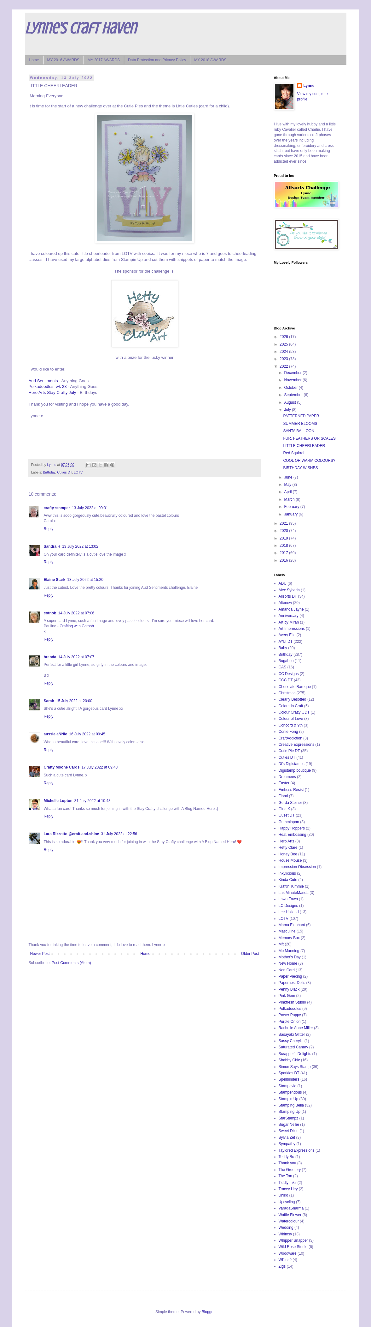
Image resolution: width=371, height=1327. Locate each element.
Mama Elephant (292, 925)
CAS (283, 667)
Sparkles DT (289, 1073)
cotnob (50, 613)
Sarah (49, 701)
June (288, 477)
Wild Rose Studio (293, 1247)
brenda (50, 657)
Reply (49, 529)
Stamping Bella (291, 1105)
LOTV (78, 472)
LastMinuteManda (294, 892)
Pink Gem (287, 995)
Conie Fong (288, 731)
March (290, 499)
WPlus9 (285, 1260)
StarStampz (289, 1118)
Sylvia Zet (287, 1137)
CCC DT (286, 680)
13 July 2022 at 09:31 (90, 508)
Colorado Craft (291, 706)
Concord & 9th (291, 725)
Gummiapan (289, 822)
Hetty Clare (288, 847)
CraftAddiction (290, 738)
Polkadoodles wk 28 (48, 386)
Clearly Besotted (292, 699)
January (291, 514)
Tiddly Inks (288, 1182)
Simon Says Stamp (295, 1067)
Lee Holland (289, 912)
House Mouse (290, 860)
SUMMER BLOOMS (300, 423)
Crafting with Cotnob (77, 626)
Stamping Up (289, 1111)
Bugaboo (286, 661)
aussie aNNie (55, 734)
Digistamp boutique (295, 770)
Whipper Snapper (293, 1240)
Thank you (287, 1163)
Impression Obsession (297, 867)
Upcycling (287, 1202)
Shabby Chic (289, 1060)
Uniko (283, 1195)
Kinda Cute (288, 880)
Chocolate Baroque (295, 687)
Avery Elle (287, 635)
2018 (284, 545)
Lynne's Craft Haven (80, 28)
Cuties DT (64, 472)
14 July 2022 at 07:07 (76, 657)
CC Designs (289, 674)
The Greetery (290, 1169)
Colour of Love (291, 718)
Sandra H (52, 546)
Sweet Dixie (289, 1131)
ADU (283, 583)
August (290, 402)
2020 (284, 530)
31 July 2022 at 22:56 (119, 834)
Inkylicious (287, 873)
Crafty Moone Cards (62, 767)
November (293, 380)
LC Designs (288, 905)
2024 (284, 351)
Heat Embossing (292, 834)
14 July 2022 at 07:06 (76, 613)
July (288, 409)
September (294, 395)
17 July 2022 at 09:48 (100, 767)
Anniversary (289, 615)
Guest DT (287, 815)
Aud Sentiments (43, 380)
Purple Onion (290, 1021)
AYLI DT (286, 641)
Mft (281, 944)
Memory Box (289, 938)
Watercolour (289, 1221)
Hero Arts (286, 841)
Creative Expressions (296, 744)
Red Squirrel (293, 453)
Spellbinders (289, 1079)
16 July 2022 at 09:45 (87, 734)
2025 (284, 344)
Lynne (309, 85)
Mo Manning (289, 951)
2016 (284, 560)
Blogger (208, 1312)
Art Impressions (292, 628)
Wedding (286, 1227)
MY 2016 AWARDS (63, 60)
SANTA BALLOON (298, 431)
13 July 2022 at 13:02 (80, 546)
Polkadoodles (290, 1008)
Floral (283, 796)
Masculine (287, 931)
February (292, 506)
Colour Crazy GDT (294, 712)
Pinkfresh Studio (292, 1002)
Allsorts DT (288, 596)
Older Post (250, 953)
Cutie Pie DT (289, 751)
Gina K (284, 809)
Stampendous (290, 1092)
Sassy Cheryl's (291, 1041)
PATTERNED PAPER (301, 416)
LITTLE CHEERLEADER (304, 445)
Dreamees (287, 777)
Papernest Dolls (292, 982)
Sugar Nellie (289, 1124)
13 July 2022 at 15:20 (85, 579)
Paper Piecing (290, 976)
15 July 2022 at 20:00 (74, 701)
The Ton (285, 1176)
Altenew (285, 602)
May (288, 484)
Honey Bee (288, 854)
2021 (284, 523)
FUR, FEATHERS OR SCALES (309, 438)
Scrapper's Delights (295, 1054)
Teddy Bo (286, 1157)
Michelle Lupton (58, 801)
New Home (288, 963)
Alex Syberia (289, 590)
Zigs (282, 1266)
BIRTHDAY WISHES (300, 468)
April (288, 492)
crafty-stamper (57, 508)
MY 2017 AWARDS (104, 60)
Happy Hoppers (292, 828)
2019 (284, 538)
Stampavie (288, 1086)
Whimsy (285, 1234)
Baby (283, 648)
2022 (284, 366)
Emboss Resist (291, 789)
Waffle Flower (290, 1215)
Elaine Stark (55, 579)
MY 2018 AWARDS (210, 60)
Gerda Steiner (290, 802)
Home (34, 60)
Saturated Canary (293, 1047)
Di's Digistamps (291, 764)
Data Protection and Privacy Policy (157, 60)
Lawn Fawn (288, 899)
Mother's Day (290, 957)
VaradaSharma (291, 1208)
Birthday (49, 472)
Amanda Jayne (291, 609)
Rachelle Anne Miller (296, 1028)
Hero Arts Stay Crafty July (52, 392)
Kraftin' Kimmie (291, 886)
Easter (284, 783)
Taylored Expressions (297, 1150)
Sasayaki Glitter (292, 1034)
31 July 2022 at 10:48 (92, 801)
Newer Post (40, 953)
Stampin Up (289, 1099)
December (293, 373)
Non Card (287, 970)
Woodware (288, 1253)
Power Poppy (290, 1015)
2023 (284, 359)
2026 (284, 337)
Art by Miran (289, 622)
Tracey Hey (288, 1189)
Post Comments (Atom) (71, 963)
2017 (284, 553)
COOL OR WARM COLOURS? (309, 460)
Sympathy (287, 1144)
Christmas (287, 693)
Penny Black (289, 989)
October (291, 387)
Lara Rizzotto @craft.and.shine (71, 834)
